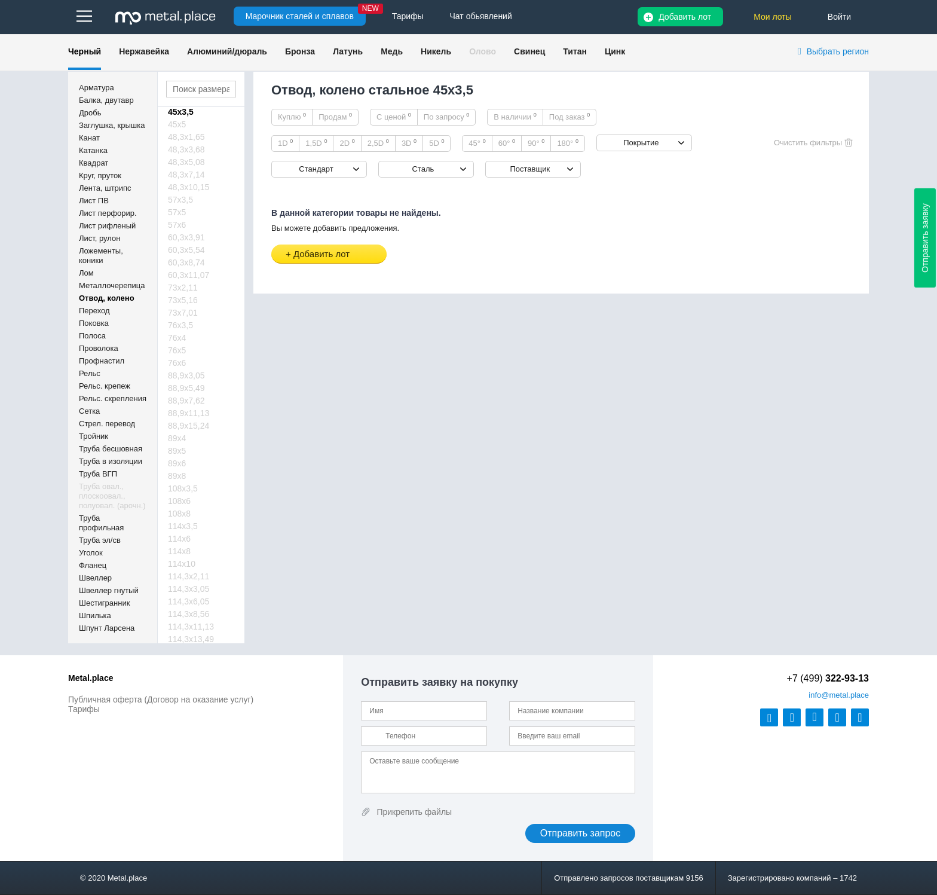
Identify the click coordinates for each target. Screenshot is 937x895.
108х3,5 (183, 488)
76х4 (177, 338)
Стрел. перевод (107, 423)
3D (409, 143)
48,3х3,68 (186, 149)
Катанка (93, 150)
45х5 (177, 124)
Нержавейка (144, 51)
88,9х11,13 (188, 413)
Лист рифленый (107, 225)
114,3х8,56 (188, 614)
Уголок (91, 552)
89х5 (177, 451)
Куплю (292, 116)
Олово (482, 51)
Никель (436, 51)
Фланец (92, 565)
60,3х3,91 (186, 237)
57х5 (177, 212)
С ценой (393, 116)
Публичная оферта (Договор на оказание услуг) (160, 699)
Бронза (300, 51)
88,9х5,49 (186, 388)
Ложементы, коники (101, 255)
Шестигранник (104, 602)
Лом (86, 272)
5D (436, 143)
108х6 (179, 501)
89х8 (177, 476)
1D (285, 143)
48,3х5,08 (186, 162)
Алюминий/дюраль (227, 51)
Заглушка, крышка (112, 125)
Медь (392, 51)
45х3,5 (181, 112)
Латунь (348, 51)
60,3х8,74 (186, 262)
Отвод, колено (106, 298)
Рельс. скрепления (112, 398)
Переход (94, 310)
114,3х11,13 (191, 626)
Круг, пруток (100, 175)
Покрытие (641, 142)
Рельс (89, 373)
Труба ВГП (98, 473)
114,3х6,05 (188, 601)
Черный (84, 51)
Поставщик (530, 168)
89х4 (177, 438)
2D (346, 143)
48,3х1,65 (186, 137)
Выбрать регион (838, 51)
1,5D (316, 143)
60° (506, 143)
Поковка (94, 323)
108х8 (179, 513)
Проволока (98, 348)
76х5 (177, 350)
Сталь (423, 168)
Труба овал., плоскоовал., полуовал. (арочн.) (112, 496)
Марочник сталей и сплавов (300, 16)
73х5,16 (183, 300)
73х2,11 (183, 287)
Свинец (529, 51)
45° (476, 143)
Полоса (92, 335)
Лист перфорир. (108, 213)
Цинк (615, 51)
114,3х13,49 (191, 639)
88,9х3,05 (186, 375)
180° (567, 143)
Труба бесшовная (110, 448)
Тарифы (84, 709)
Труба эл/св (100, 540)
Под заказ (569, 116)
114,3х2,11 (188, 576)
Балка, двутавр (106, 100)
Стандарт (316, 168)
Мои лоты (773, 17)
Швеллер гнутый (109, 590)
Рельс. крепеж (104, 385)
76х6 (177, 363)
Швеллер (95, 577)
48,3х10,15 (188, 187)
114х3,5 (183, 526)
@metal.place (839, 695)
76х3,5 (180, 325)
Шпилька (95, 615)
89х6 (177, 463)
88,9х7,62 (186, 400)
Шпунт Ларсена (106, 628)
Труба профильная (101, 523)
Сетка (89, 411)
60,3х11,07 (188, 275)
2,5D (378, 143)
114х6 (179, 538)
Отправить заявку (925, 238)
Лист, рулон (99, 238)
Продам (335, 116)
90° (536, 143)
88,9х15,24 (188, 425)
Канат (89, 137)
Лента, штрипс (105, 188)
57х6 (177, 225)
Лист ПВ (94, 200)
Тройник (93, 436)
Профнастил (101, 360)
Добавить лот (685, 17)
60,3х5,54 (186, 250)
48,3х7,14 (186, 174)
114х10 (181, 564)
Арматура (96, 87)
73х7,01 (183, 312)
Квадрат (93, 162)
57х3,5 (180, 199)
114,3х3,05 (188, 589)
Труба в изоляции (110, 461)
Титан (575, 51)
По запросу (447, 116)
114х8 (179, 551)
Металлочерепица (112, 285)
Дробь (90, 112)
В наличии (515, 116)
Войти (839, 17)
